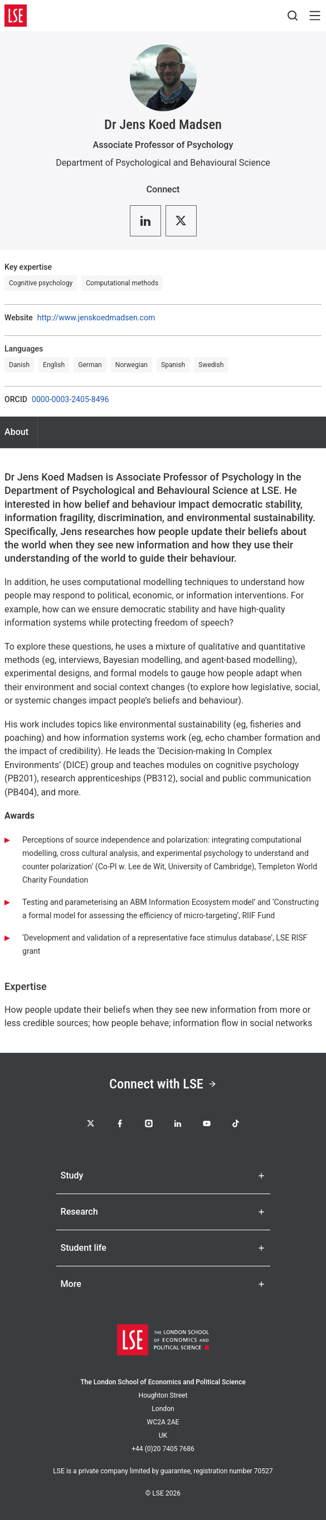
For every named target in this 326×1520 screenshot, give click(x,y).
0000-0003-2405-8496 (70, 399)
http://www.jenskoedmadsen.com (96, 317)
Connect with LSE (163, 1084)
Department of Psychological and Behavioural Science (163, 162)
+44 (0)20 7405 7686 (163, 1449)
